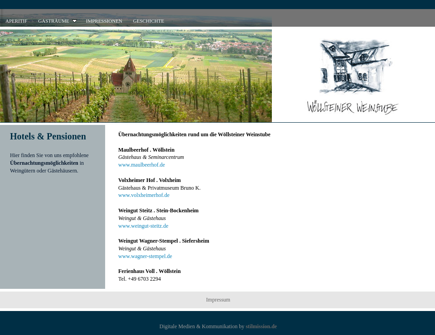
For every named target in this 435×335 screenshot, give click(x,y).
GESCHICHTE (148, 21)
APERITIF (16, 21)
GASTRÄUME (58, 21)
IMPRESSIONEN (104, 21)
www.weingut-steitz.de (143, 226)
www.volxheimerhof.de (143, 195)
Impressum (218, 300)
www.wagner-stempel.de (145, 256)
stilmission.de (261, 326)
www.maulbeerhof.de (141, 165)
